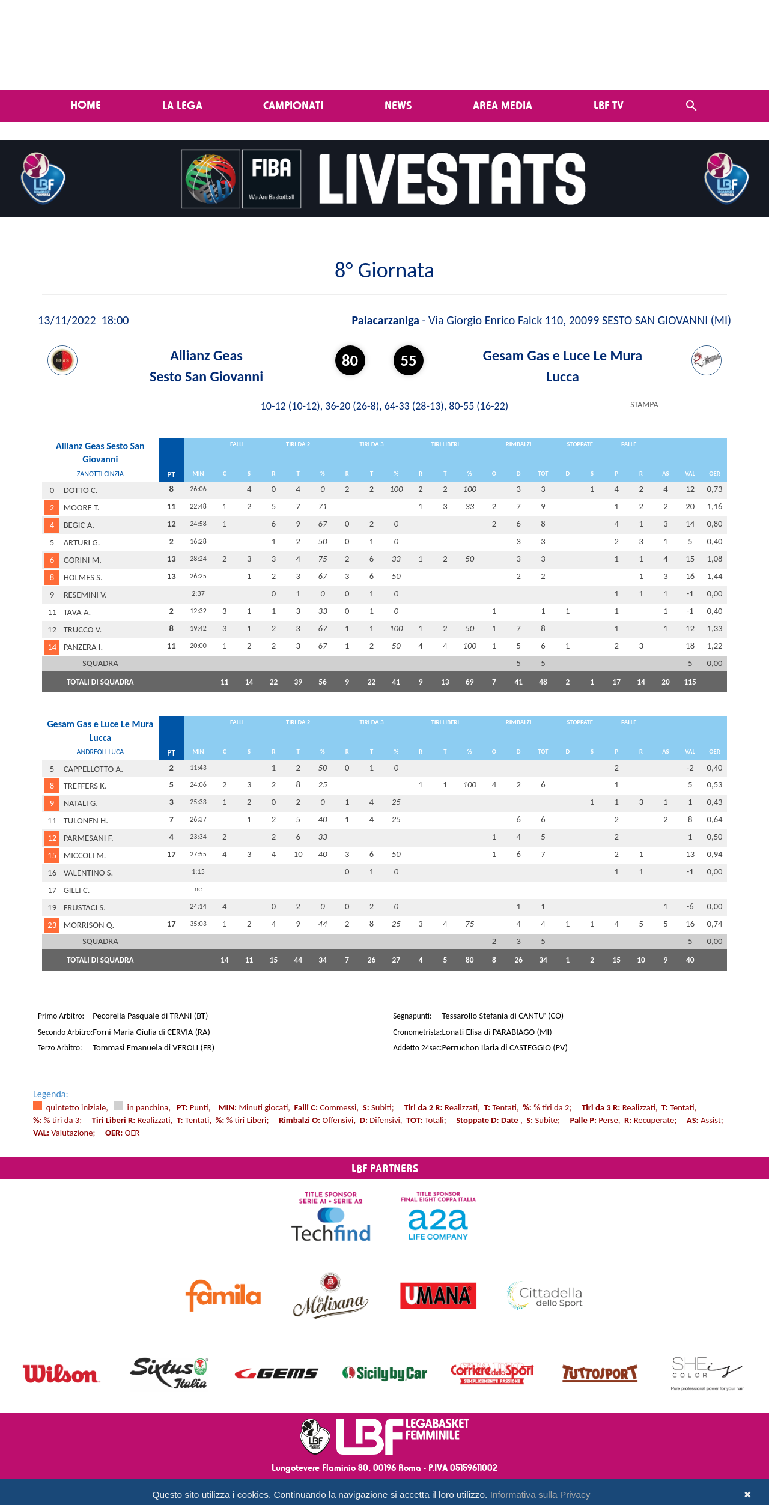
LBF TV (609, 104)
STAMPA (644, 404)
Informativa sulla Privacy (540, 1494)
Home (85, 104)
